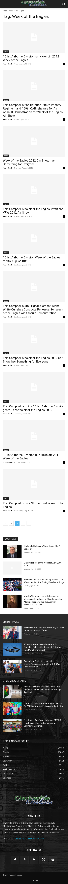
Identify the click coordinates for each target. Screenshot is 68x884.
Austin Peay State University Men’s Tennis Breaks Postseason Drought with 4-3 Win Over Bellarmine (43, 664)
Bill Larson (7, 462)
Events (6, 156)
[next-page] (29, 523)
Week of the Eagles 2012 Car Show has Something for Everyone (29, 162)
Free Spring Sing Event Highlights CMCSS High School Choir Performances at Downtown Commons (42, 723)
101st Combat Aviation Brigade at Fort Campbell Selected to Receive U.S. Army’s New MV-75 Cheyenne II (42, 647)
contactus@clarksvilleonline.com (29, 838)
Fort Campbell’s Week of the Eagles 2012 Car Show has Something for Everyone (33, 359)
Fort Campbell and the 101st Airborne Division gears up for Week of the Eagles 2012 (33, 408)
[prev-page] (5, 523)
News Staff (7, 64)
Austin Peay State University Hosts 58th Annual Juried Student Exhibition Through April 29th (43, 689)
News (6, 52)
